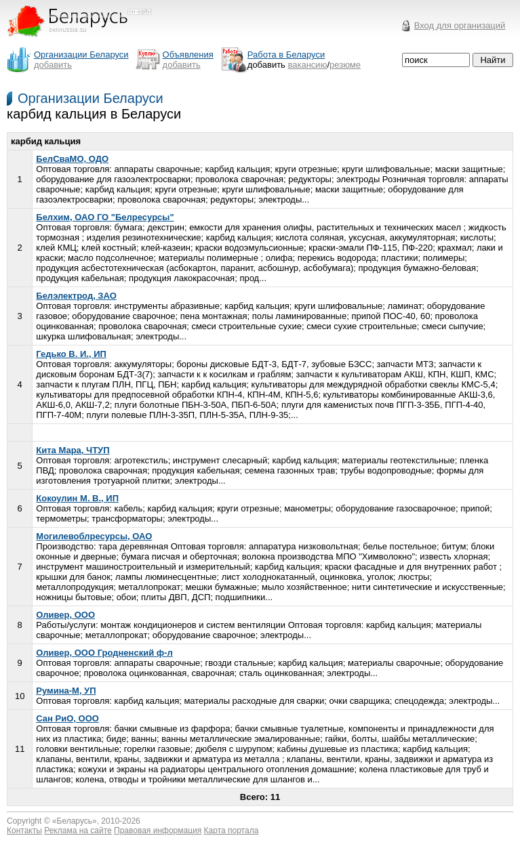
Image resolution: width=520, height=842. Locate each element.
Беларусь (74, 821)
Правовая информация (157, 830)
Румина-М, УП (66, 691)
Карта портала (231, 830)
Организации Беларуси (90, 98)
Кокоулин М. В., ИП (77, 498)
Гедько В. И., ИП (71, 354)
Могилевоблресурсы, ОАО (94, 536)
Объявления (188, 54)
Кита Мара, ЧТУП (72, 450)
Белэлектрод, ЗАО (76, 296)
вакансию (307, 65)
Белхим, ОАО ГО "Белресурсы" (105, 217)
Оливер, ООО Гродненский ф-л (104, 653)
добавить (53, 65)
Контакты (24, 830)
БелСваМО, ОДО (72, 159)
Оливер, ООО (65, 615)
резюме (345, 65)
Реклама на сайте (78, 830)
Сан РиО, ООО (67, 718)
